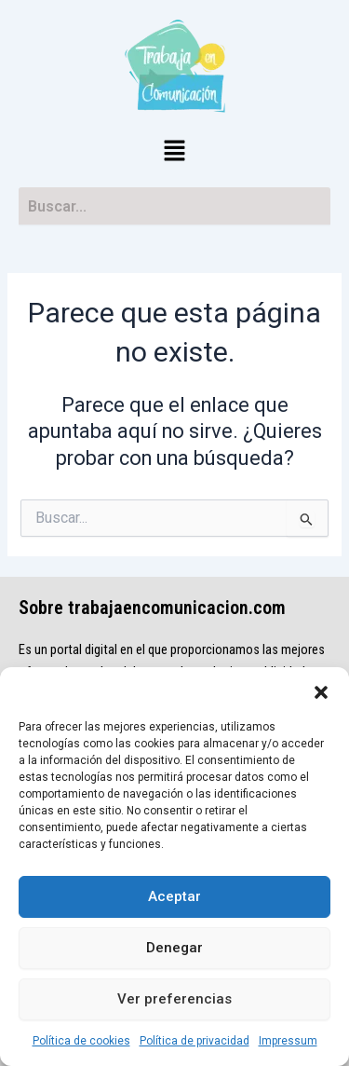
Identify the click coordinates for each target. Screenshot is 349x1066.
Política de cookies (81, 1040)
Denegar (174, 947)
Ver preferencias (174, 999)
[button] (321, 690)
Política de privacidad (194, 1040)
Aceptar (174, 896)
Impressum (288, 1040)
